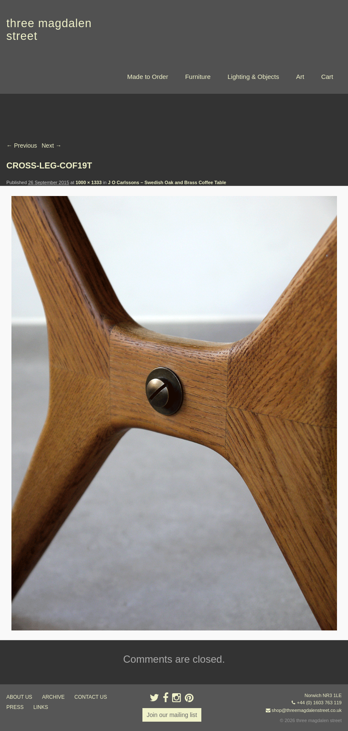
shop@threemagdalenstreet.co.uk (307, 710)
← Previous (21, 145)
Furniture (198, 76)
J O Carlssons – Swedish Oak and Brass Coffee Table (167, 182)
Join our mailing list (172, 714)
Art (300, 76)
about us (19, 697)
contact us (91, 697)
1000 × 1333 (88, 182)
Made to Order (147, 76)
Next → (51, 145)
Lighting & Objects (253, 76)
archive (53, 697)
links (40, 707)
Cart (327, 76)
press (15, 707)
